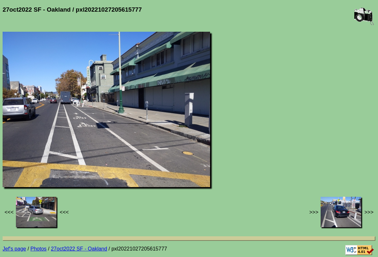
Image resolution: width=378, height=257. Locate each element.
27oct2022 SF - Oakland (79, 248)
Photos (38, 248)
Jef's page (14, 248)
